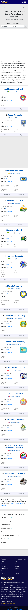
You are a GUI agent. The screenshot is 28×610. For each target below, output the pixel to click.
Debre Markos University (14, 315)
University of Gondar (14, 171)
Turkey (17, 566)
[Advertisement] (14, 46)
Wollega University (14, 393)
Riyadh (3, 563)
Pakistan (17, 563)
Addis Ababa (12, 503)
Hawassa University (14, 256)
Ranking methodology (8, 603)
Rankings (21, 109)
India (16, 571)
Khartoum (3, 566)
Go (25, 26)
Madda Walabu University (14, 473)
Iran (16, 561)
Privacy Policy (18, 609)
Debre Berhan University (14, 341)
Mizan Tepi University (14, 419)
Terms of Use (9, 609)
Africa (17, 7)
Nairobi (3, 561)
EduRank (21, 19)
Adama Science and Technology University (14, 446)
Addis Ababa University (14, 89)
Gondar (22, 503)
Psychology (6, 7)
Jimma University (14, 115)
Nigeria (17, 568)
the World (9, 100)
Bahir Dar (3, 505)
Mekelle (3, 573)
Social (12, 7)
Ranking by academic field (14, 23)
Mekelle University (14, 286)
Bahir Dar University (14, 200)
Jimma (17, 503)
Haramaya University (14, 230)
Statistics (7, 109)
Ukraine (17, 573)
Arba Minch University (14, 367)
